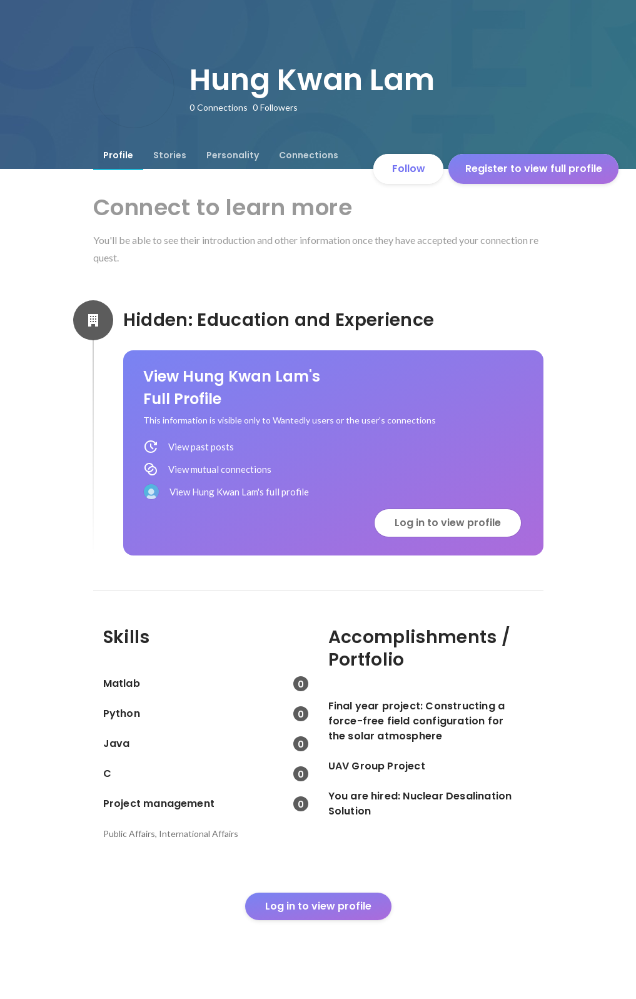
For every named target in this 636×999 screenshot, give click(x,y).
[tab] (118, 155)
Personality (232, 155)
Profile (118, 155)
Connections (308, 155)
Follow (408, 168)
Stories (169, 155)
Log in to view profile (448, 522)
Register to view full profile (533, 168)
